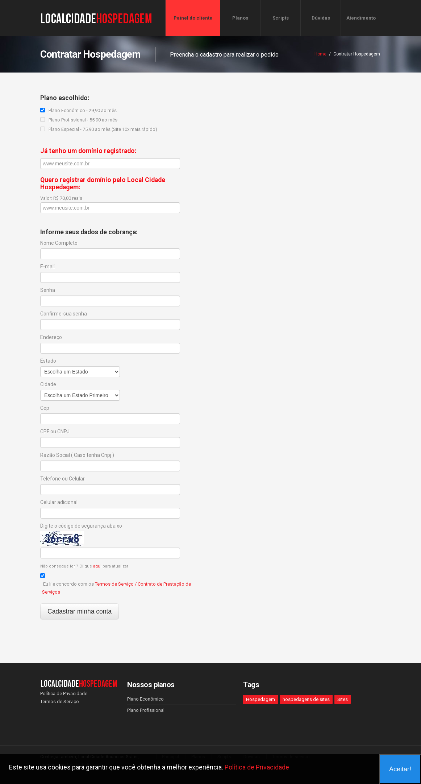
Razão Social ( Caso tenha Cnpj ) (77, 455)
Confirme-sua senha (63, 314)
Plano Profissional (145, 710)
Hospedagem (260, 699)
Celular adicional (59, 502)
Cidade (48, 384)
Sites (342, 699)
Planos (240, 18)
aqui (97, 566)
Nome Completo (59, 243)
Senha (47, 290)
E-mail (47, 266)
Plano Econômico (145, 699)
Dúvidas (321, 18)
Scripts (280, 18)
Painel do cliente (193, 18)
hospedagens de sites (306, 699)
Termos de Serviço (59, 701)
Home (320, 54)
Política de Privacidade (63, 693)
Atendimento (361, 18)
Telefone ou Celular (62, 479)
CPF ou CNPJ (55, 431)
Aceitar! (400, 769)
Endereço (51, 337)
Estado (48, 361)
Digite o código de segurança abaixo (81, 526)
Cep (44, 408)
